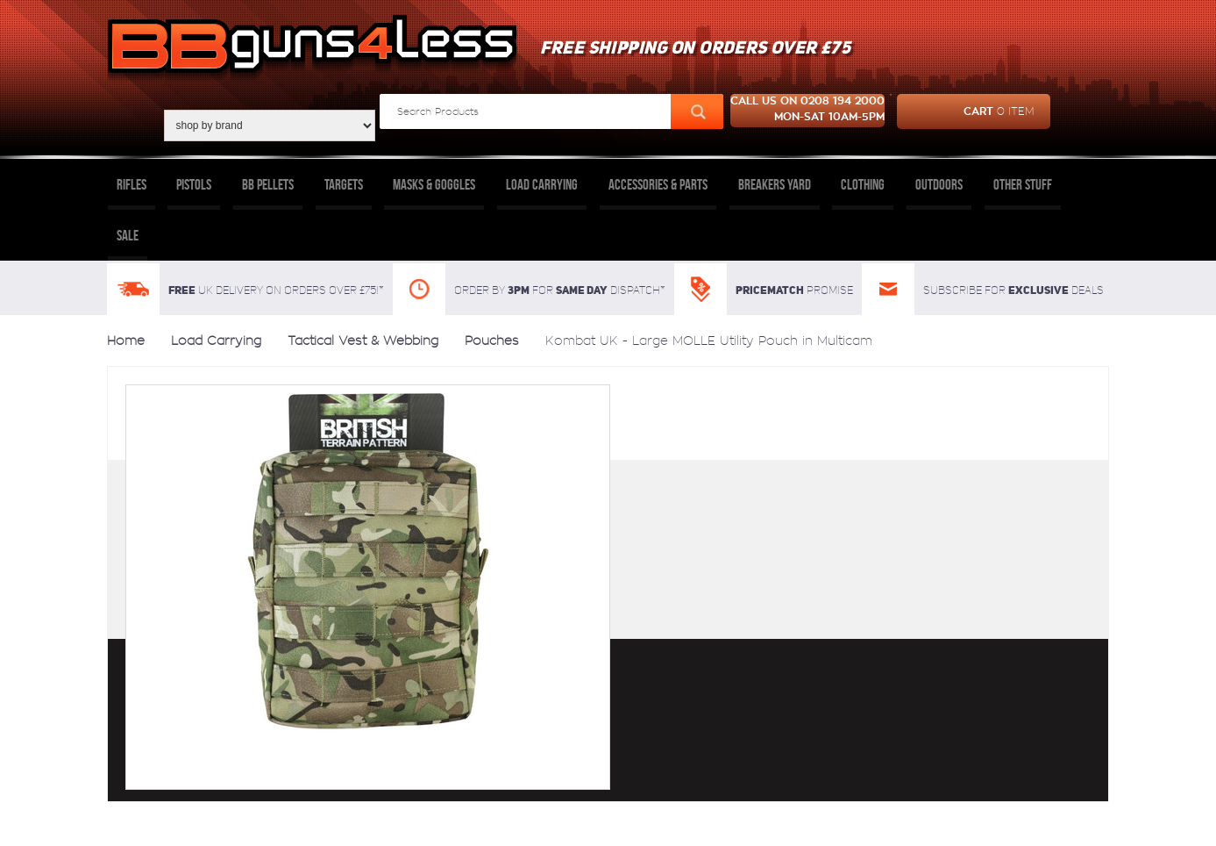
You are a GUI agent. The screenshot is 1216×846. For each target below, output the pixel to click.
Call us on (807, 110)
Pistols (193, 184)
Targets (343, 184)
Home (126, 340)
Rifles (131, 184)
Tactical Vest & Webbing (363, 340)
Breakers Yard (774, 184)
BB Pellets (268, 184)
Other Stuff (1022, 184)
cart (966, 111)
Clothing (863, 184)
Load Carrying (542, 184)
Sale (128, 235)
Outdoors (939, 184)
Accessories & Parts (658, 184)
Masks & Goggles (434, 184)
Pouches (492, 340)
